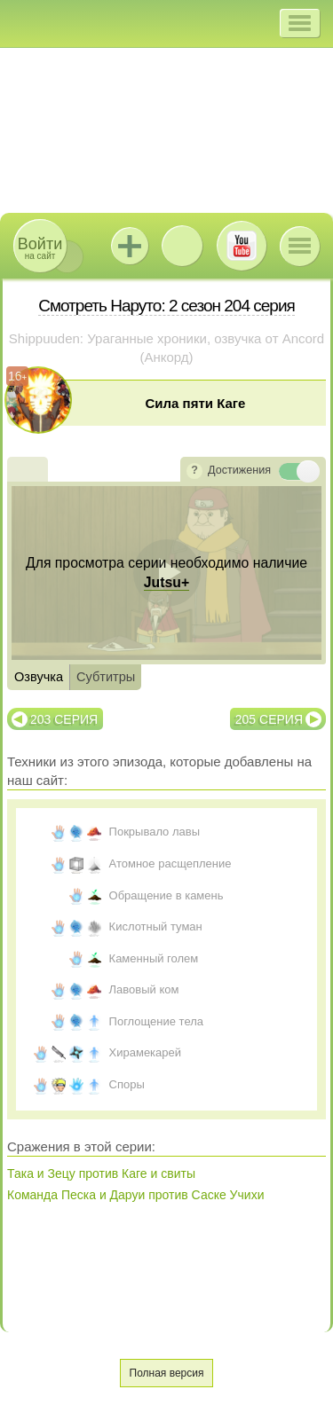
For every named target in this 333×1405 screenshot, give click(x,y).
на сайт (40, 248)
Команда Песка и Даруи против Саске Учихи (135, 1195)
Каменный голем (154, 958)
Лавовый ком (144, 989)
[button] (300, 23)
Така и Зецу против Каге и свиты (101, 1173)
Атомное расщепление (170, 863)
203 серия (64, 719)
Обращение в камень (166, 895)
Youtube (241, 246)
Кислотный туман (155, 926)
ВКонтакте (182, 245)
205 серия (269, 719)
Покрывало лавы (154, 831)
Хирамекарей (145, 1052)
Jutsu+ (129, 245)
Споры (127, 1084)
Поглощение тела (156, 1021)
